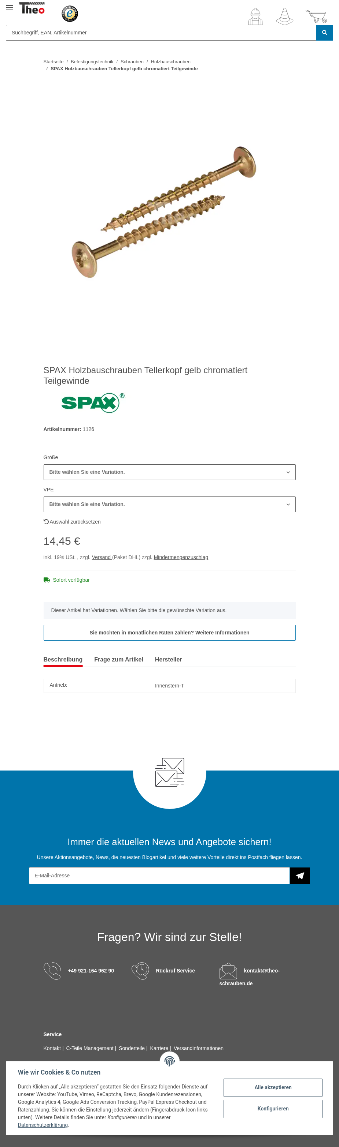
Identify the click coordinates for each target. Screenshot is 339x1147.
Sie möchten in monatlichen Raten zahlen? (169, 633)
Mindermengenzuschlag (181, 557)
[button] (255, 16)
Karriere (160, 1048)
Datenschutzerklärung (43, 1125)
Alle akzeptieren (272, 1087)
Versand (102, 557)
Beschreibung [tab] (63, 659)
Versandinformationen (199, 1048)
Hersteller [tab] (168, 659)
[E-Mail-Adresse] (159, 875)
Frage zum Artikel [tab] (118, 659)
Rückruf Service (175, 971)
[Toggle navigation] (9, 4)
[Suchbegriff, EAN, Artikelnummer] (161, 33)
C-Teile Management (90, 1048)
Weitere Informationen (222, 633)
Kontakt (53, 1048)
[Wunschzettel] (284, 16)
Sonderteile (132, 1048)
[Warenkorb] (316, 16)
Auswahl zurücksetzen (72, 522)
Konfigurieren (272, 1109)
